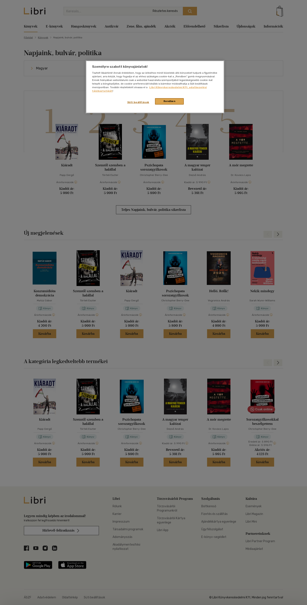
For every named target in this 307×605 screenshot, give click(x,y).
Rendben (169, 101)
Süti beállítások (138, 102)
